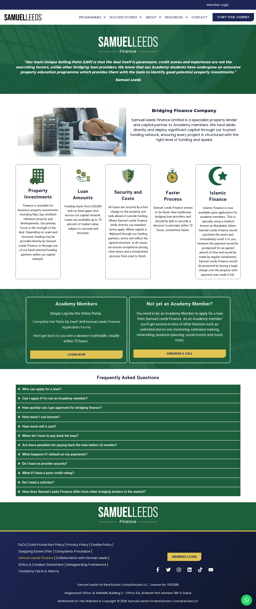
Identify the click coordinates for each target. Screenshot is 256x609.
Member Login (218, 5)
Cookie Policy (101, 544)
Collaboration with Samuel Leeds (82, 558)
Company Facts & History (39, 571)
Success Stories (126, 17)
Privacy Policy (77, 544)
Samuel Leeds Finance (36, 558)
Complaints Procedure (73, 551)
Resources (176, 17)
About (154, 17)
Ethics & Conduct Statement (41, 564)
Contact (199, 17)
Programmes (92, 17)
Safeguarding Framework (86, 564)
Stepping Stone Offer (35, 551)
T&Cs (22, 544)
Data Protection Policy (46, 544)
